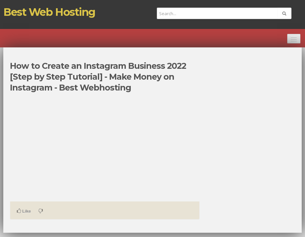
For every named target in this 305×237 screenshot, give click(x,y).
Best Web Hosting (49, 12)
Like (24, 211)
